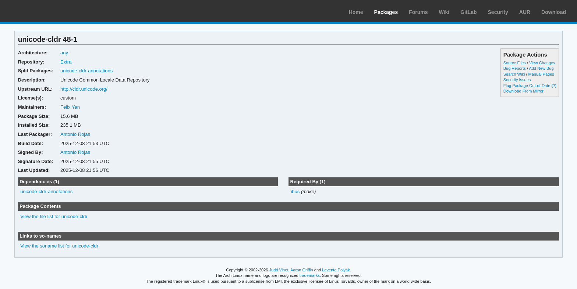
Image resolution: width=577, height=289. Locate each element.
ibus (295, 191)
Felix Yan (70, 107)
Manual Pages (541, 74)
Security (498, 12)
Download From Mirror (523, 91)
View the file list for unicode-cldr (53, 216)
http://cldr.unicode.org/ (83, 89)
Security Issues (517, 79)
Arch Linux (40, 11)
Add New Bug (541, 68)
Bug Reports (514, 68)
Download (553, 12)
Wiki (444, 12)
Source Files (514, 63)
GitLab (468, 12)
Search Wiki (514, 74)
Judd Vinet (278, 270)
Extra (65, 62)
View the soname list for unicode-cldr (59, 246)
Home (356, 12)
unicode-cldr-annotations (86, 70)
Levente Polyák (336, 270)
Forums (418, 12)
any (64, 52)
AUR (524, 12)
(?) (553, 85)
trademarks (310, 275)
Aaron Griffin (301, 270)
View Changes (542, 63)
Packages (386, 12)
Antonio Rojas (75, 134)
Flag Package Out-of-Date (527, 85)
